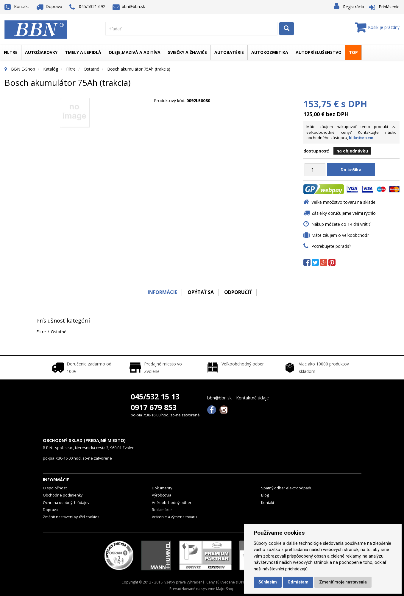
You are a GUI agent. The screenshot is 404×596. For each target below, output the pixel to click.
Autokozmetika (269, 52)
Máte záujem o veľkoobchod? (340, 235)
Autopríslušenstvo (318, 52)
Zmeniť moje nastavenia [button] (343, 582)
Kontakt (16, 6)
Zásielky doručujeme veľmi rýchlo (343, 213)
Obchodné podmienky (62, 495)
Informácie (162, 292)
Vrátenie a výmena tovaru (174, 516)
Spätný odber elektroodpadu (287, 488)
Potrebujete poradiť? (331, 246)
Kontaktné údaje (252, 398)
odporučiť (238, 292)
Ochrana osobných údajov (66, 502)
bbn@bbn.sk (129, 6)
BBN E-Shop (23, 69)
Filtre (11, 52)
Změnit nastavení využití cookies (71, 516)
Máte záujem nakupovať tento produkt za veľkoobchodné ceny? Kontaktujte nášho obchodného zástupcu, (351, 132)
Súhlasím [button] (267, 582)
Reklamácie (162, 509)
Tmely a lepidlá (83, 52)
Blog (265, 495)
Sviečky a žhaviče (187, 52)
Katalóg (50, 69)
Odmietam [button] (298, 582)
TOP (353, 52)
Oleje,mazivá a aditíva (134, 52)
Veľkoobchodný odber (171, 502)
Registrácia (353, 7)
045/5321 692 (87, 7)
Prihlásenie (389, 7)
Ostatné (91, 69)
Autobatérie (229, 52)
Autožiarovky (41, 52)
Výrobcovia (161, 495)
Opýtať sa (201, 292)
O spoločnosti (55, 488)
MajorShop (225, 588)
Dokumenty (162, 488)
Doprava (49, 6)
